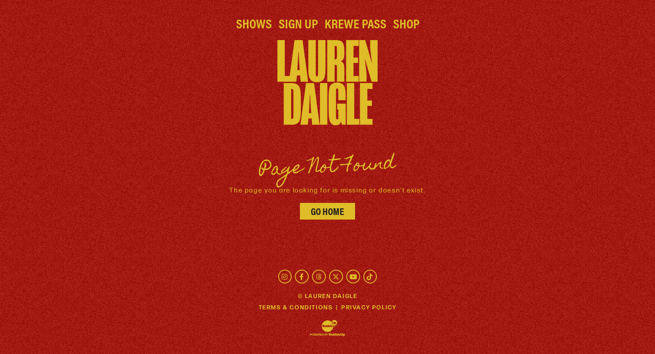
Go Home (327, 211)
